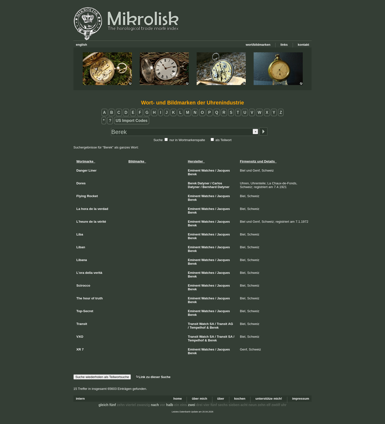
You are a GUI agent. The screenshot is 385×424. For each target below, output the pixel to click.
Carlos (217, 183)
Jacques (223, 170)
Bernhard (210, 187)
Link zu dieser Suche (153, 377)
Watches (207, 170)
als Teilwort (223, 140)
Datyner (203, 183)
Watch (204, 324)
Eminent (194, 170)
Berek (192, 174)
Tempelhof (198, 327)
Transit (193, 324)
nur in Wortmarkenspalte (187, 140)
